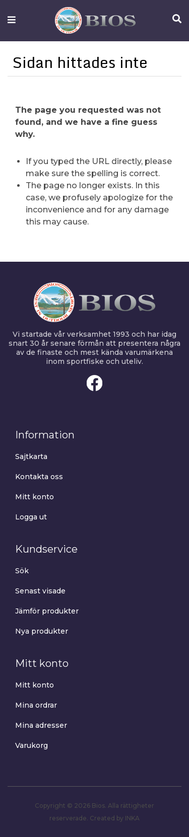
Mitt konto (34, 496)
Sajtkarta (31, 456)
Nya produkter (41, 631)
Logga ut (31, 516)
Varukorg (31, 745)
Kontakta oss (39, 476)
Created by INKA (115, 818)
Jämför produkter (47, 611)
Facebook (94, 383)
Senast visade (40, 590)
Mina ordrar (36, 705)
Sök (22, 570)
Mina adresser (41, 725)
